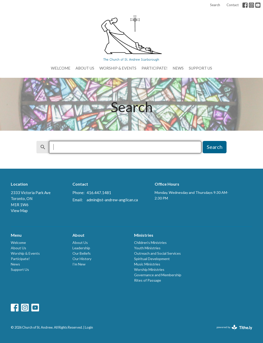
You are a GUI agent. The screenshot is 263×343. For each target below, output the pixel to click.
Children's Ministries (150, 242)
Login (89, 327)
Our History (81, 258)
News (178, 68)
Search (215, 5)
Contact (233, 5)
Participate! (154, 68)
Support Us (200, 68)
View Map (19, 210)
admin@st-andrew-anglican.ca (112, 199)
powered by (234, 327)
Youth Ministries (147, 248)
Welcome (60, 68)
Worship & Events (117, 68)
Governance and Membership (157, 275)
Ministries (143, 235)
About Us (85, 68)
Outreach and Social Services (157, 253)
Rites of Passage (147, 280)
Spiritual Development (152, 258)
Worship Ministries (149, 269)
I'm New (79, 264)
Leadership (81, 248)
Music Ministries (147, 264)
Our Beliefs (81, 253)
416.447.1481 (99, 192)
